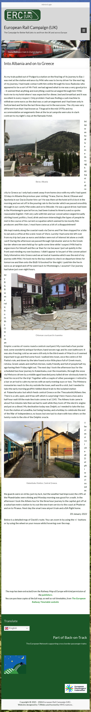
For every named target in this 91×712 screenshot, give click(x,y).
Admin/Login (47, 4)
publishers (47, 594)
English (11, 628)
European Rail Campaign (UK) (31, 27)
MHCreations (66, 704)
